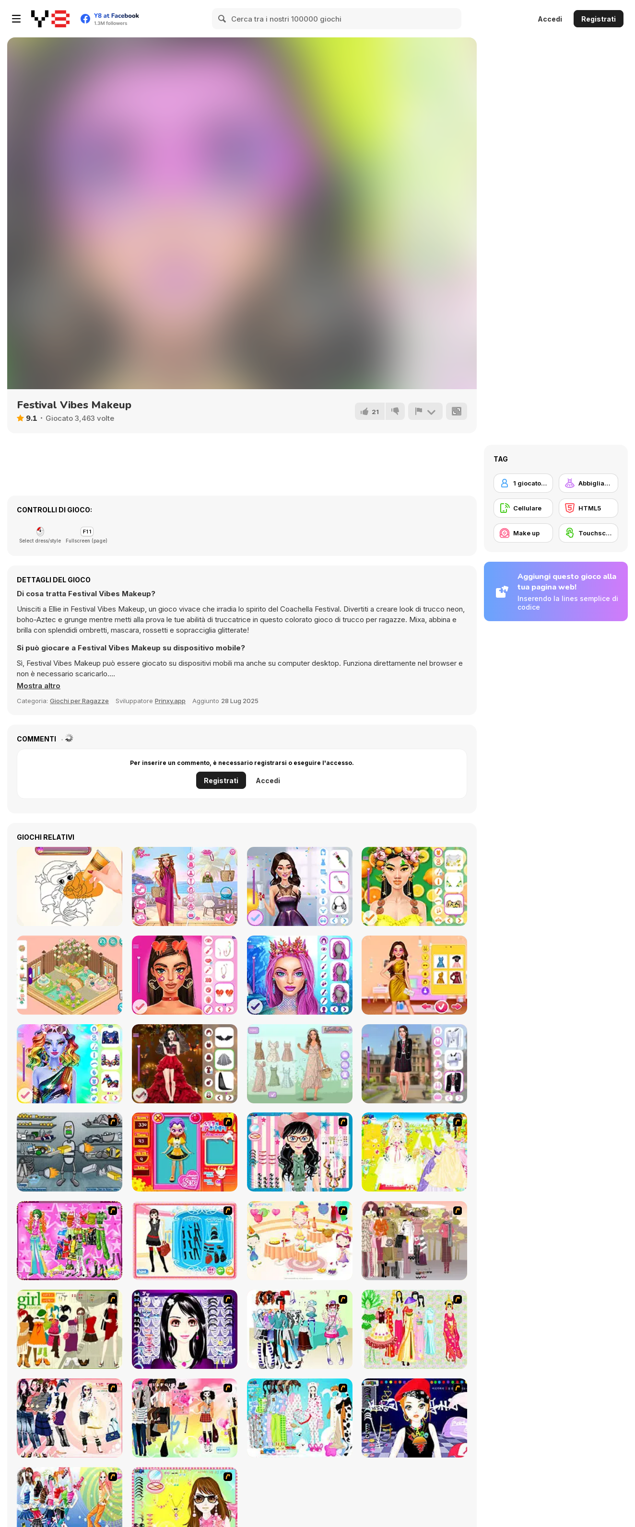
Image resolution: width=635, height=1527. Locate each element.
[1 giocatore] (523, 483)
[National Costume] (414, 1329)
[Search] (222, 18)
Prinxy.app (170, 701)
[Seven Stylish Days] (184, 886)
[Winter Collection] (300, 1329)
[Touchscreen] (588, 533)
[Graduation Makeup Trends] (300, 886)
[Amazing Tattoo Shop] (69, 886)
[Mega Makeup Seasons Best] (184, 975)
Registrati (598, 19)
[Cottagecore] (300, 1063)
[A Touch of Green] (69, 1240)
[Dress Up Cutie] (300, 1152)
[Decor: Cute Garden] (69, 975)
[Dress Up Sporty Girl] (69, 1418)
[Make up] (523, 533)
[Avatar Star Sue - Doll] (184, 1152)
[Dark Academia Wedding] (184, 1063)
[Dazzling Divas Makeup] (69, 1063)
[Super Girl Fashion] (69, 1329)
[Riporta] (425, 411)
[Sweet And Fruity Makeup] (414, 886)
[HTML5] (588, 508)
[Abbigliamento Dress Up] (588, 483)
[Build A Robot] (69, 1152)
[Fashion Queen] (184, 1240)
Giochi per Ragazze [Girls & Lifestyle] (79, 701)
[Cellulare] (523, 508)
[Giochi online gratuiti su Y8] (50, 18)
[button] (38, 686)
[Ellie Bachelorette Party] (414, 975)
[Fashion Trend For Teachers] (414, 1240)
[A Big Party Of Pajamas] (300, 1418)
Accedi (550, 19)
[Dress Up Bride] (414, 1152)
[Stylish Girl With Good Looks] (414, 1418)
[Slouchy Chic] (184, 1418)
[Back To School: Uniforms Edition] (414, 1063)
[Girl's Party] (300, 1240)
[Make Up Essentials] (184, 1329)
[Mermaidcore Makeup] (300, 975)
